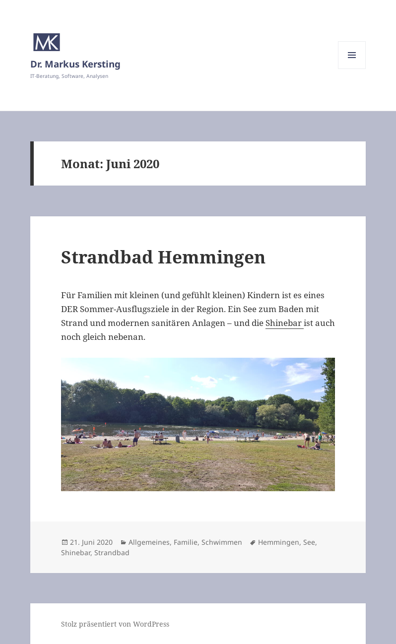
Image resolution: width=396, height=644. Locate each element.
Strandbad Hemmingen (163, 256)
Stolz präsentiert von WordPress (115, 624)
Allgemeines (149, 542)
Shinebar (284, 322)
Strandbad (112, 552)
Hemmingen (278, 542)
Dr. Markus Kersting (75, 64)
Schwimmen (221, 542)
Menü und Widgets (352, 68)
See (309, 542)
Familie (186, 542)
